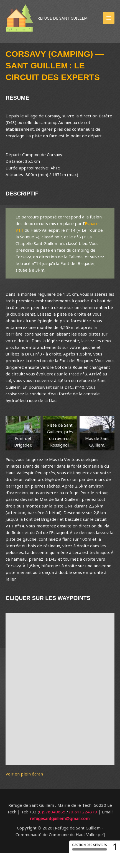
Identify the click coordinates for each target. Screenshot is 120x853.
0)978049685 (52, 812)
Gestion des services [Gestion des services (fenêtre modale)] (89, 847)
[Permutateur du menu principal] (109, 18)
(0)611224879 (83, 812)
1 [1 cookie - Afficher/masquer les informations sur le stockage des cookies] (115, 846)
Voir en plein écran (24, 774)
